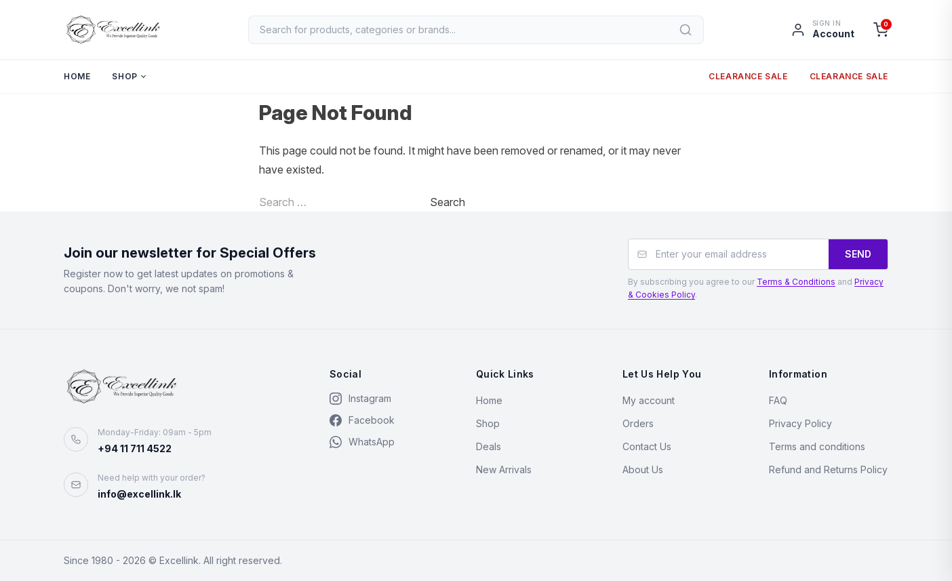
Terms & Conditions (796, 282)
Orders (638, 423)
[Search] (686, 29)
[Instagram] (389, 398)
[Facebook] (389, 420)
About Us (642, 469)
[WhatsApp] (389, 442)
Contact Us (646, 446)
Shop (124, 77)
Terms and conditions (817, 446)
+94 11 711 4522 (135, 448)
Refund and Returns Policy (828, 469)
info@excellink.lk (139, 494)
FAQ (778, 400)
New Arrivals (504, 469)
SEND (858, 254)
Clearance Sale (748, 77)
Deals (488, 446)
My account (648, 400)
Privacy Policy (800, 423)
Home (77, 77)
